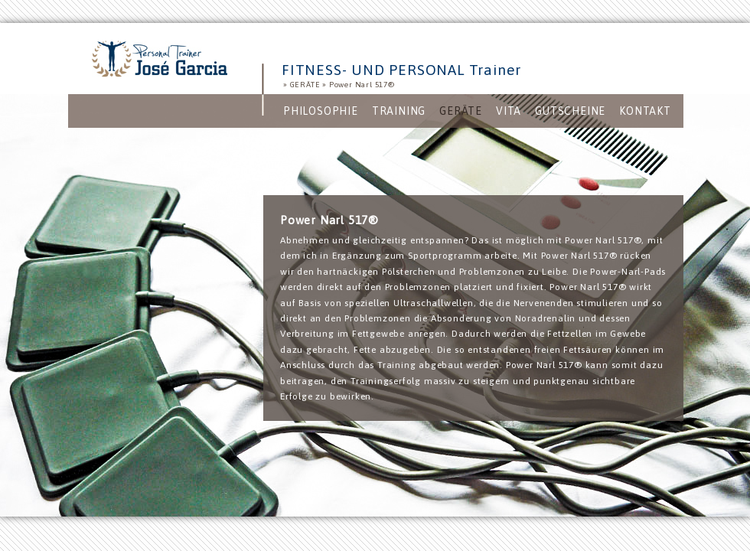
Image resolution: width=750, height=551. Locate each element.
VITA (508, 111)
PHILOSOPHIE (320, 111)
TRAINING (399, 111)
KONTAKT (645, 111)
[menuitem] (320, 111)
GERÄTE (305, 84)
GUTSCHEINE (570, 111)
